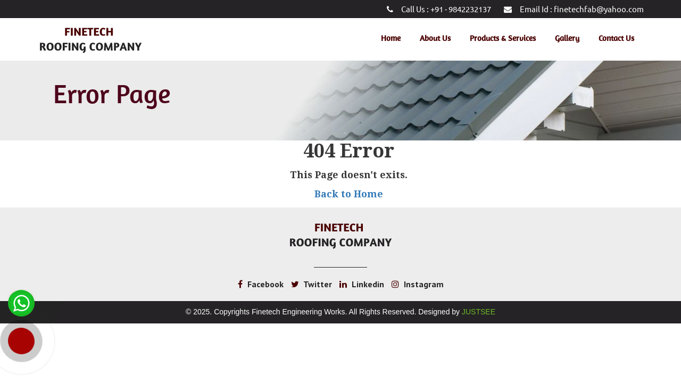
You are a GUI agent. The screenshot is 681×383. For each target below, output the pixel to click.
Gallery (567, 38)
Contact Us (616, 38)
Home (391, 38)
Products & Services (503, 38)
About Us (435, 38)
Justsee (478, 311)
